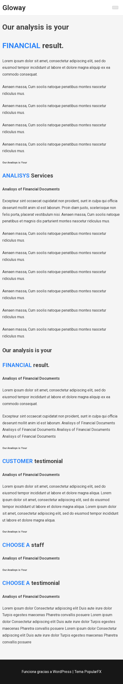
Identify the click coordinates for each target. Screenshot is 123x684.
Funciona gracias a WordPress (47, 671)
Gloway (14, 8)
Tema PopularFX (88, 671)
